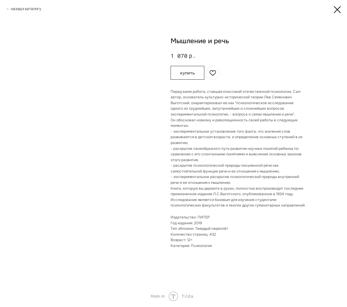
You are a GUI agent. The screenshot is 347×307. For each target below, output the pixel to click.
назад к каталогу (26, 8)
